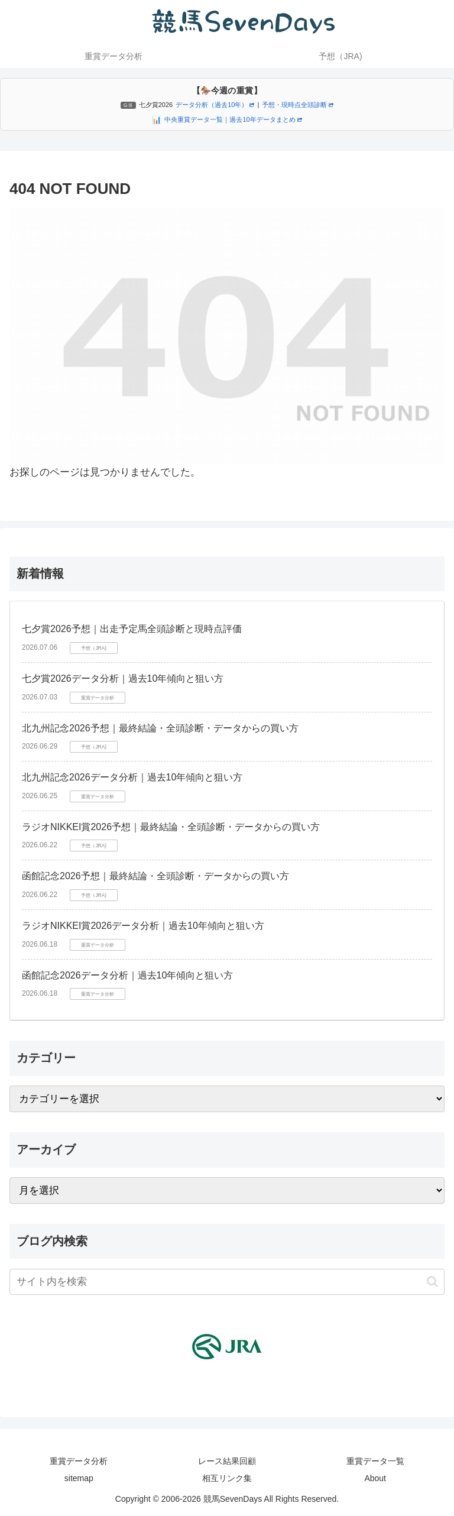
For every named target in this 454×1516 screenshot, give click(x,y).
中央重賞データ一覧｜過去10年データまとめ (232, 119)
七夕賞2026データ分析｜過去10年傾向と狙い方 (122, 678)
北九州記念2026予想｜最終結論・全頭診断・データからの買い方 (160, 728)
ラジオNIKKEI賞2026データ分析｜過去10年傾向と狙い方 (143, 926)
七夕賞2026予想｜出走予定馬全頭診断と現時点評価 (132, 629)
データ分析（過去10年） (215, 104)
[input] (227, 1282)
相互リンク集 (227, 1478)
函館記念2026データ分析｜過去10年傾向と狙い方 (127, 975)
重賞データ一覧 (375, 1461)
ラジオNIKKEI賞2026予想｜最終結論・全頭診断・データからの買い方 (171, 827)
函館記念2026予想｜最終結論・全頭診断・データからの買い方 (155, 876)
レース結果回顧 (227, 1461)
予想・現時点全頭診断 (297, 104)
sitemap (78, 1478)
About (375, 1478)
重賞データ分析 (79, 1461)
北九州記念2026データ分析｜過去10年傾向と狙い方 (132, 777)
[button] (432, 1281)
